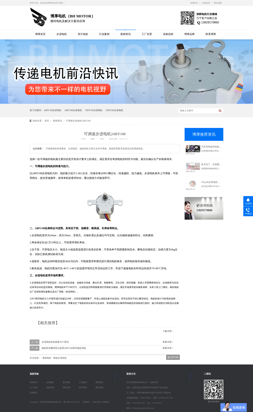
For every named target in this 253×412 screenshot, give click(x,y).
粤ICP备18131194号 (71, 402)
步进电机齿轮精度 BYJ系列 (55, 342)
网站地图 (218, 3)
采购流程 (206, 3)
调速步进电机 (60, 358)
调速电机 (46, 358)
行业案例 (104, 34)
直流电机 (66, 382)
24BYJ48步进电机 (73, 110)
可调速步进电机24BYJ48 (78, 121)
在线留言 (33, 393)
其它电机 (83, 34)
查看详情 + (167, 342)
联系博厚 (211, 34)
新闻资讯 (125, 34)
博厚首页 (40, 34)
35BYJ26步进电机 (93, 110)
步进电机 (61, 34)
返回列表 (173, 357)
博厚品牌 (189, 34)
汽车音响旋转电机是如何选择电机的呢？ (221, 146)
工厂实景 (147, 34)
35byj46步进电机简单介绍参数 (216, 182)
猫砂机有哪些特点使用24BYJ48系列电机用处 (64, 348)
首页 (47, 121)
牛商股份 (105, 402)
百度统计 (86, 402)
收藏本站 (194, 3)
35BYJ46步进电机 (114, 110)
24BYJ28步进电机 (52, 110)
